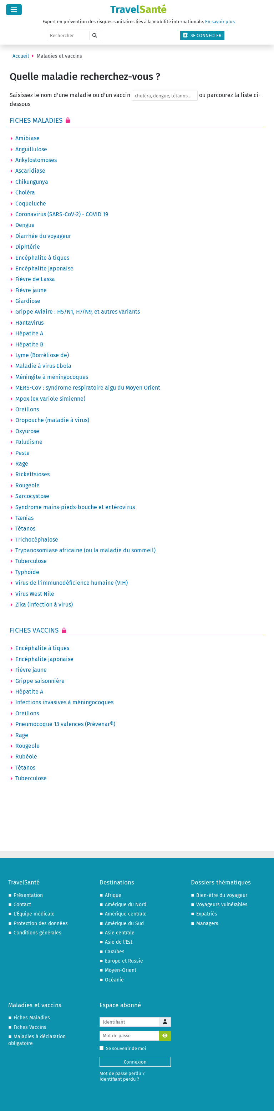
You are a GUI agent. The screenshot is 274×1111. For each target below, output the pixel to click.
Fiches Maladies (37, 120)
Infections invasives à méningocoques (64, 702)
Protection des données (41, 923)
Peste (22, 453)
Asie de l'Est (118, 942)
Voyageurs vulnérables (222, 905)
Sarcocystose (32, 496)
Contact (22, 905)
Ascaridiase (30, 170)
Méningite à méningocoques (51, 377)
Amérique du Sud (124, 923)
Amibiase (27, 138)
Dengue (25, 225)
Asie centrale (120, 933)
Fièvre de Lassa (35, 279)
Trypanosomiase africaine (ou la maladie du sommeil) (85, 550)
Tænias (24, 517)
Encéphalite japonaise (44, 268)
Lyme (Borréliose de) (42, 355)
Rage (21, 463)
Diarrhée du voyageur (43, 236)
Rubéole (26, 756)
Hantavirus (29, 322)
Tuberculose (31, 561)
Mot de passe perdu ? (122, 1073)
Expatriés (206, 914)
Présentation (28, 895)
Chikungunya (31, 181)
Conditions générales (37, 933)
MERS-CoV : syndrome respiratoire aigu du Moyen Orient (87, 387)
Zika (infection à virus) (44, 604)
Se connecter (202, 35)
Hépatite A (29, 333)
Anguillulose (31, 149)
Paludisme (28, 441)
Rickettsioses (32, 474)
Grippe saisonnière (40, 681)
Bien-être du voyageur (221, 895)
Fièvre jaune (31, 290)
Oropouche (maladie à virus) (52, 420)
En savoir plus (220, 21)
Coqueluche (30, 203)
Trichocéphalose (36, 539)
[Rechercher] (68, 36)
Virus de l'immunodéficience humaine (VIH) (71, 582)
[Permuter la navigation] (14, 9)
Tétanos (25, 528)
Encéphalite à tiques (42, 257)
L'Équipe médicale (34, 914)
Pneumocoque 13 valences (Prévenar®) (65, 724)
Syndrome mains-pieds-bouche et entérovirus (75, 507)
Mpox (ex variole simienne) (50, 398)
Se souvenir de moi (124, 1048)
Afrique (113, 895)
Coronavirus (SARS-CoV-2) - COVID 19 (61, 214)
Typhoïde (27, 572)
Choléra (25, 192)
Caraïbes (115, 952)
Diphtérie (27, 246)
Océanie (114, 980)
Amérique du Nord (125, 905)
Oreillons (27, 409)
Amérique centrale (126, 914)
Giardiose (27, 301)
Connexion (135, 1062)
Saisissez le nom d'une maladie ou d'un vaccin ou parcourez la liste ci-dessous (135, 99)
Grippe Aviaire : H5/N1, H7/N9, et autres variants (77, 311)
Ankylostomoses (36, 160)
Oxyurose (27, 431)
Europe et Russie (124, 961)
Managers (207, 923)
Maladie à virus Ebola (43, 365)
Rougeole (27, 485)
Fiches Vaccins (35, 630)
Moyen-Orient (120, 970)
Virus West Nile (34, 593)
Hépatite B (29, 344)
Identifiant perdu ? (119, 1079)
